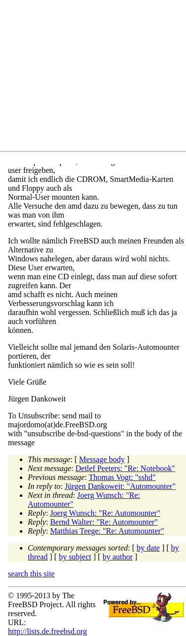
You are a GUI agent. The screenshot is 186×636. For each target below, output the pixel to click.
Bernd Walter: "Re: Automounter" (104, 522)
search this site (31, 573)
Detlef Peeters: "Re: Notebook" (125, 468)
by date (148, 548)
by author (118, 557)
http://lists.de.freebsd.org (47, 631)
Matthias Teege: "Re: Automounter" (107, 531)
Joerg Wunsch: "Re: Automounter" (105, 513)
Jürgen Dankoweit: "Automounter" (120, 486)
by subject (75, 557)
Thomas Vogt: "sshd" (122, 477)
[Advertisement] (97, 77)
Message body (102, 459)
